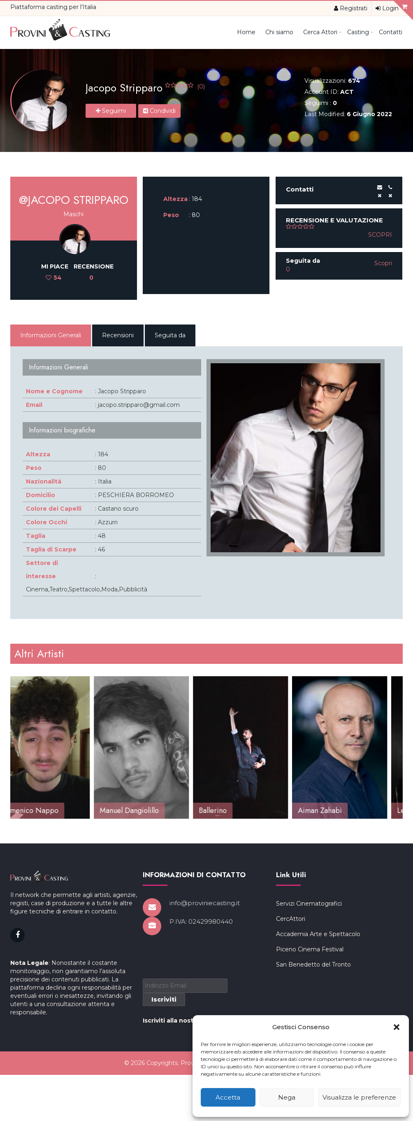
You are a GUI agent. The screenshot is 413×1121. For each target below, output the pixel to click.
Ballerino (228, 810)
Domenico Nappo (45, 810)
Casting (360, 32)
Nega (286, 1097)
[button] (396, 1027)
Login (387, 8)
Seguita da (170, 335)
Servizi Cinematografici (309, 1000)
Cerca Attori (322, 32)
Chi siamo (279, 32)
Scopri (380, 234)
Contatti (390, 32)
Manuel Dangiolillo (144, 810)
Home (246, 32)
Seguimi (111, 110)
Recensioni (118, 335)
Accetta (228, 1097)
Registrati (350, 8)
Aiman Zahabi (335, 810)
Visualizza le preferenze (359, 1097)
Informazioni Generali (50, 335)
